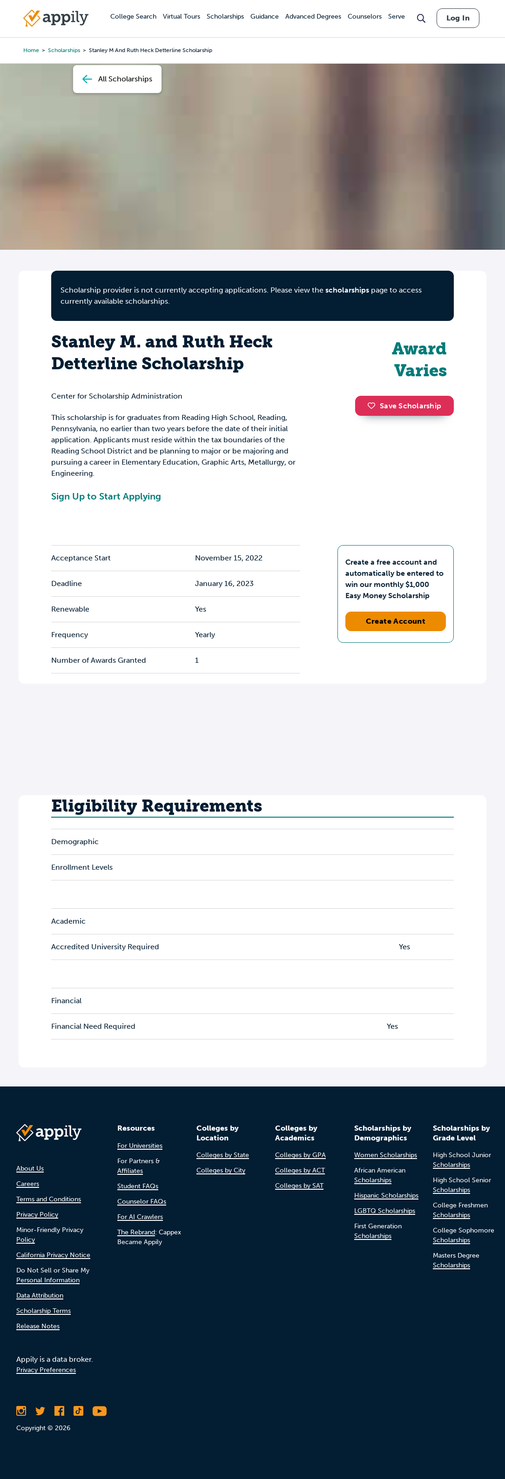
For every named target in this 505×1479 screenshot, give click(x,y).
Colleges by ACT (300, 1170)
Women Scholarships (385, 1155)
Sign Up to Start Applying (106, 496)
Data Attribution (39, 1295)
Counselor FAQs (141, 1202)
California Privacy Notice (53, 1255)
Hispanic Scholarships (386, 1195)
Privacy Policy (37, 1215)
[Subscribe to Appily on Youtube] (100, 1411)
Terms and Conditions (48, 1199)
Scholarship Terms (43, 1311)
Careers (27, 1184)
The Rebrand (136, 1232)
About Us (30, 1169)
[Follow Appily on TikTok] (78, 1411)
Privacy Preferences (46, 1370)
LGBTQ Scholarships (384, 1211)
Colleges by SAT (299, 1186)
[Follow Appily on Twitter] (40, 1411)
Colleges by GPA (300, 1155)
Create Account (396, 621)
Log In (458, 17)
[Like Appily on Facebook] (59, 1411)
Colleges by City (220, 1170)
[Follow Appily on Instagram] (21, 1411)
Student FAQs (137, 1186)
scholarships (347, 290)
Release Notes (38, 1326)
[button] (374, 405)
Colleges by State (222, 1155)
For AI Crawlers (140, 1217)
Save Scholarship (404, 405)
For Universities (139, 1146)
